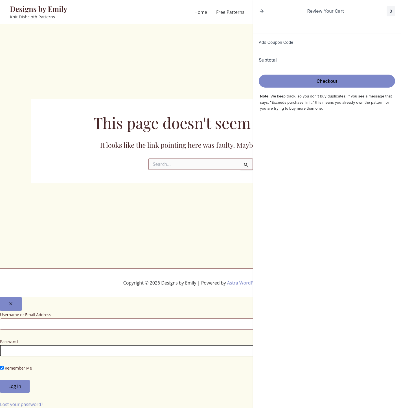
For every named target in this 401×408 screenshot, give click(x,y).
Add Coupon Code (276, 42)
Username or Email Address (25, 314)
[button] (261, 11)
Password (9, 341)
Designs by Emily (38, 9)
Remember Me (16, 368)
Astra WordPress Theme (252, 283)
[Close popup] (11, 304)
